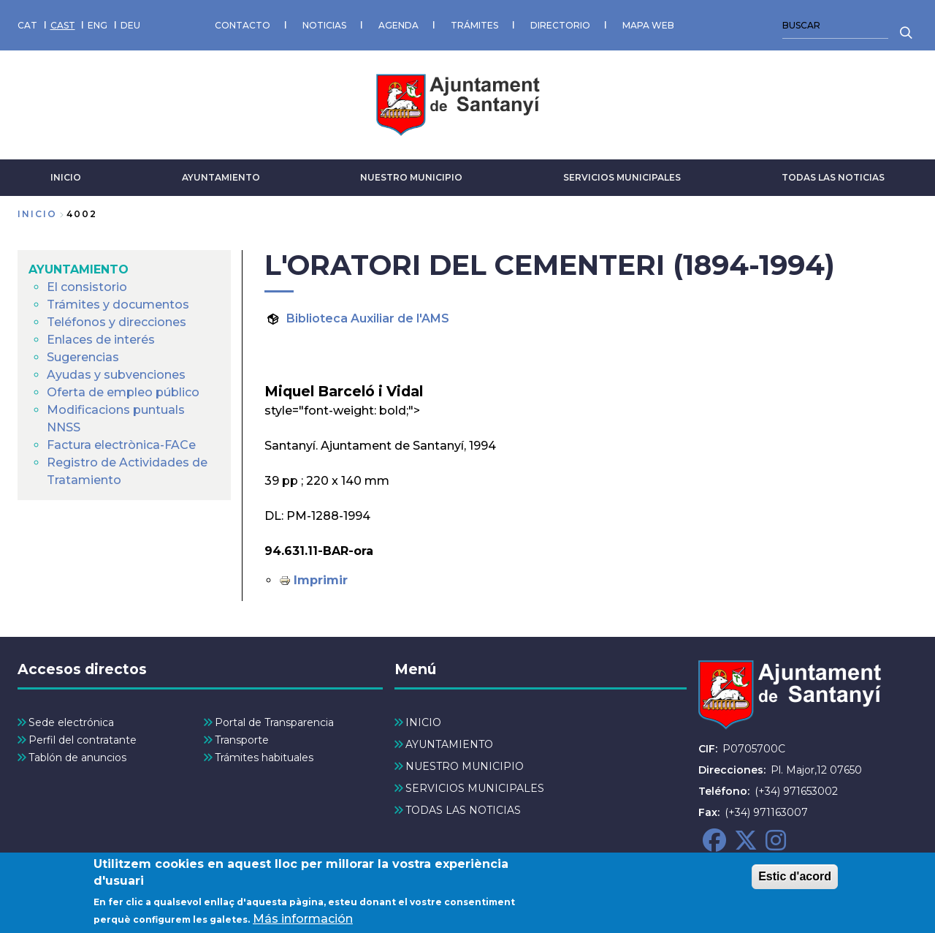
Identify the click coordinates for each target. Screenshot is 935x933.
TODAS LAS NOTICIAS (833, 177)
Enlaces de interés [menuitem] (101, 340)
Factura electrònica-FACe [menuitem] (121, 445)
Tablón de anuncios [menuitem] (77, 757)
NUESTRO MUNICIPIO (411, 177)
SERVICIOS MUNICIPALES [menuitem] (474, 788)
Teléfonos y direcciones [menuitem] (116, 322)
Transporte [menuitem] (242, 740)
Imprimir (321, 580)
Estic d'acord (794, 882)
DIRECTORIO (560, 25)
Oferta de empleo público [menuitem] (123, 392)
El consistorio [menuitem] (87, 287)
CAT (27, 25)
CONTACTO (242, 25)
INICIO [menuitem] (423, 722)
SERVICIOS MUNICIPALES (622, 177)
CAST (62, 25)
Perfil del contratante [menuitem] (82, 740)
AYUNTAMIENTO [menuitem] (78, 269)
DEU (130, 25)
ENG (97, 25)
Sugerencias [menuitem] (83, 357)
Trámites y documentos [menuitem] (118, 304)
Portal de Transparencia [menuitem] (274, 722)
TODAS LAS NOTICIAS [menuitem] (463, 810)
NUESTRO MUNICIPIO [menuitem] (464, 766)
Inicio (37, 213)
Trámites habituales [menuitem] (264, 757)
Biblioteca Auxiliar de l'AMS (367, 318)
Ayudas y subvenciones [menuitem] (116, 375)
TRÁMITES (474, 25)
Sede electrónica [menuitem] (71, 722)
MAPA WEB (648, 25)
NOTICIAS (324, 25)
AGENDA (398, 25)
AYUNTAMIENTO (221, 177)
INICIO (65, 177)
